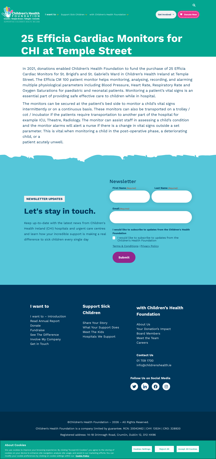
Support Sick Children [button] (74, 14)
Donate (35, 326)
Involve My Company (45, 340)
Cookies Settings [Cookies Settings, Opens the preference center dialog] (141, 449)
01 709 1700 (145, 361)
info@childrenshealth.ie (154, 366)
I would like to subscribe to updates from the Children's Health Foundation (147, 239)
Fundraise (37, 331)
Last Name (166, 188)
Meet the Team (148, 339)
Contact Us (145, 356)
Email (121, 208)
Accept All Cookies (187, 449)
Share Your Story (95, 324)
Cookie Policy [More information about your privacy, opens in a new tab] (82, 456)
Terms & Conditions (125, 246)
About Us (143, 325)
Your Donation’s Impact (154, 330)
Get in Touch (39, 345)
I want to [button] (52, 14)
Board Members (148, 334)
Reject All (164, 449)
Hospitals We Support (99, 337)
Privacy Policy (149, 246)
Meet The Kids (93, 333)
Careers (142, 343)
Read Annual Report (44, 322)
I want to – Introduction (48, 317)
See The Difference (44, 336)
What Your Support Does (101, 328)
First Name (124, 188)
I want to (39, 307)
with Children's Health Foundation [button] (109, 14)
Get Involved (166, 14)
